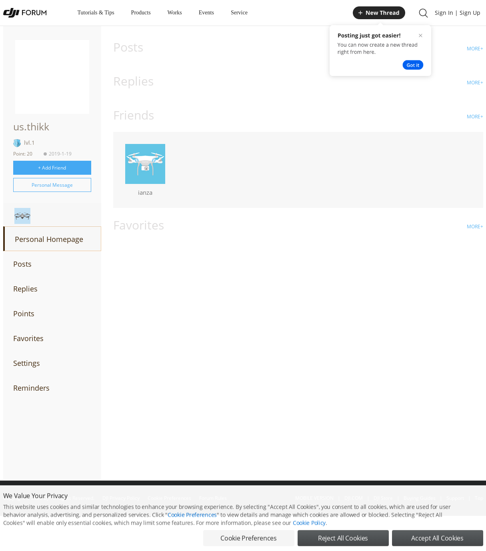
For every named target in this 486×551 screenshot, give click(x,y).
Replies (25, 288)
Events (206, 13)
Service (239, 13)
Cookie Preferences (192, 524)
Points (23, 313)
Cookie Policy (309, 532)
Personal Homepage (49, 239)
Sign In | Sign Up (457, 12)
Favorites (28, 338)
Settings (26, 363)
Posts (22, 264)
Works (175, 13)
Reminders (31, 388)
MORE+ (475, 48)
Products (141, 13)
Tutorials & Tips (96, 13)
